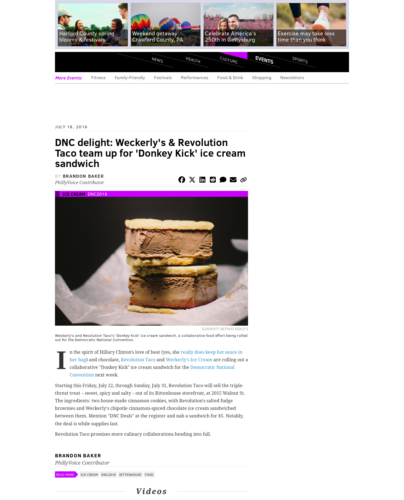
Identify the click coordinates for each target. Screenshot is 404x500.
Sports (300, 60)
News (157, 60)
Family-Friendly (130, 77)
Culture (228, 60)
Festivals (163, 77)
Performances (194, 77)
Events (264, 59)
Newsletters (292, 77)
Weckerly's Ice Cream (189, 359)
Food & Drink (230, 77)
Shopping (261, 77)
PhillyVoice (94, 62)
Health (193, 59)
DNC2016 (97, 194)
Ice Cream (73, 194)
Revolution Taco (138, 359)
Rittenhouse (130, 474)
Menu (63, 62)
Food (149, 474)
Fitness (98, 77)
